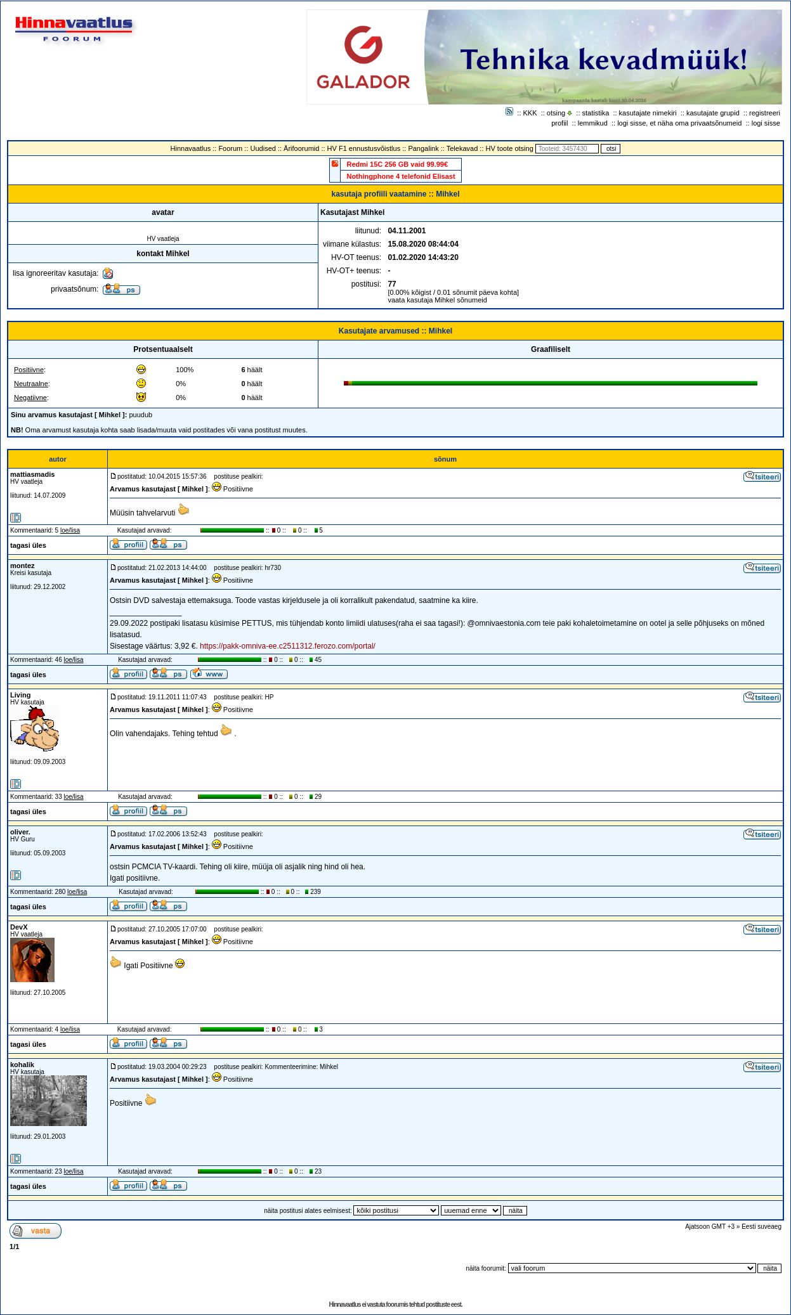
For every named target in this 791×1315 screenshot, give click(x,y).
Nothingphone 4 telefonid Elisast (400, 176)
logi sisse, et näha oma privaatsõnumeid (679, 123)
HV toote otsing (509, 148)
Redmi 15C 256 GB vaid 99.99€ (397, 164)
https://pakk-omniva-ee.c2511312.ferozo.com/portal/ (288, 646)
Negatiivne (30, 397)
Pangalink (423, 148)
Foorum (230, 148)
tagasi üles (28, 545)
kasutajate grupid (713, 113)
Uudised (263, 148)
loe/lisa (70, 530)
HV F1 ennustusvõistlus (364, 148)
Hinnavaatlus (191, 148)
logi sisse (766, 123)
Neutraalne (31, 383)
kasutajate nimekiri (648, 113)
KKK (530, 113)
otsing (556, 113)
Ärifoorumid (301, 148)
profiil (559, 123)
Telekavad (462, 148)
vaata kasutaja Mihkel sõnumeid (437, 300)
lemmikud (593, 123)
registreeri (764, 113)
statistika (596, 113)
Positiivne (29, 369)
